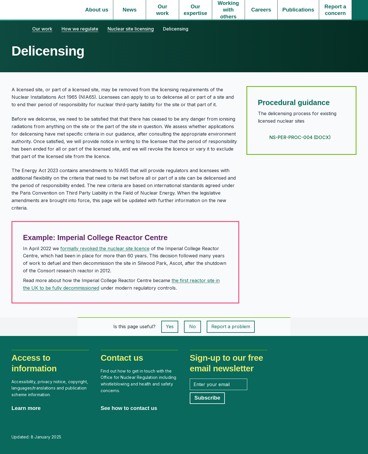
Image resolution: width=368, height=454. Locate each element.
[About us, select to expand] (96, 10)
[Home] (17, 29)
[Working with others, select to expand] (228, 10)
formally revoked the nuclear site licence (105, 248)
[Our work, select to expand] (162, 10)
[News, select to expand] (129, 10)
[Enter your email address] (218, 384)
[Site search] (360, 10)
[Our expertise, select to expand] (195, 10)
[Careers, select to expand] (261, 10)
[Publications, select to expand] (298, 10)
